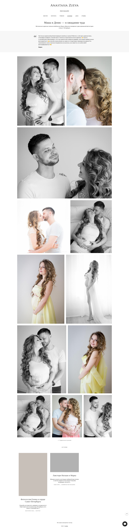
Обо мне (45, 16)
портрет (38, 511)
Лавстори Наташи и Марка (64, 476)
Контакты (53, 16)
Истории (69, 16)
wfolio (66, 527)
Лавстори (57, 485)
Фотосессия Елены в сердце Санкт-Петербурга (33, 501)
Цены (76, 16)
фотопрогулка (29, 511)
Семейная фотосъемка (68, 485)
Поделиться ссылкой (65, 441)
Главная (62, 16)
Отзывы (84, 16)
